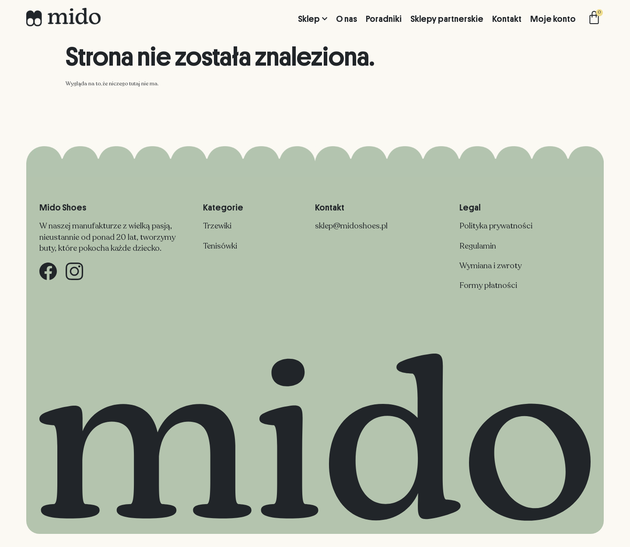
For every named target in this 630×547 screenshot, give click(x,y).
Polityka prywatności (495, 226)
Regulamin (477, 246)
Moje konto (553, 18)
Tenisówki (220, 246)
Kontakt (507, 18)
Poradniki (384, 18)
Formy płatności (488, 285)
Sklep (312, 18)
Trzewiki (217, 226)
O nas (346, 18)
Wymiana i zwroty (490, 265)
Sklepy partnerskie (446, 18)
